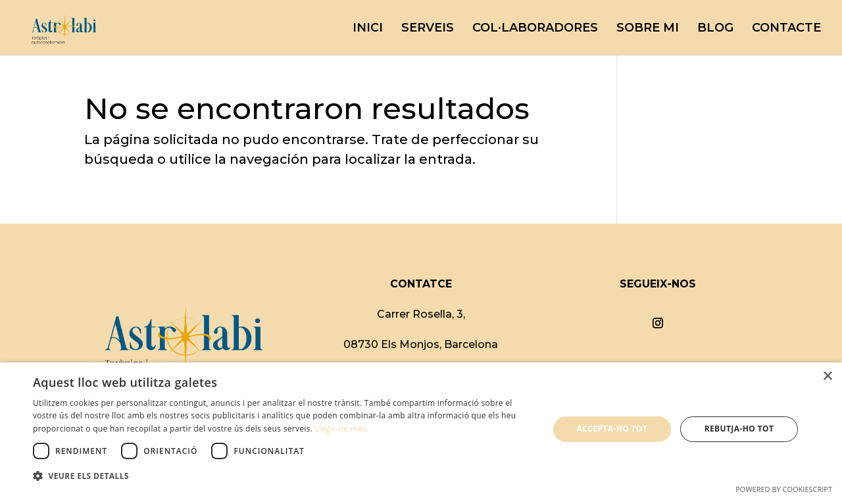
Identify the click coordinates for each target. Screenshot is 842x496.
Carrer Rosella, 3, (421, 314)
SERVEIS (427, 29)
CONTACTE (786, 29)
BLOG (715, 29)
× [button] (827, 377)
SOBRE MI (647, 29)
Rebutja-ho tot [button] (739, 428)
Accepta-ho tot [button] (612, 428)
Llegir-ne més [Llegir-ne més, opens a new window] (340, 428)
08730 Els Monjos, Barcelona (420, 344)
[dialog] (421, 429)
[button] (283, 476)
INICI (368, 29)
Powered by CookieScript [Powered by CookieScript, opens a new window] (783, 489)
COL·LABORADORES (535, 29)
